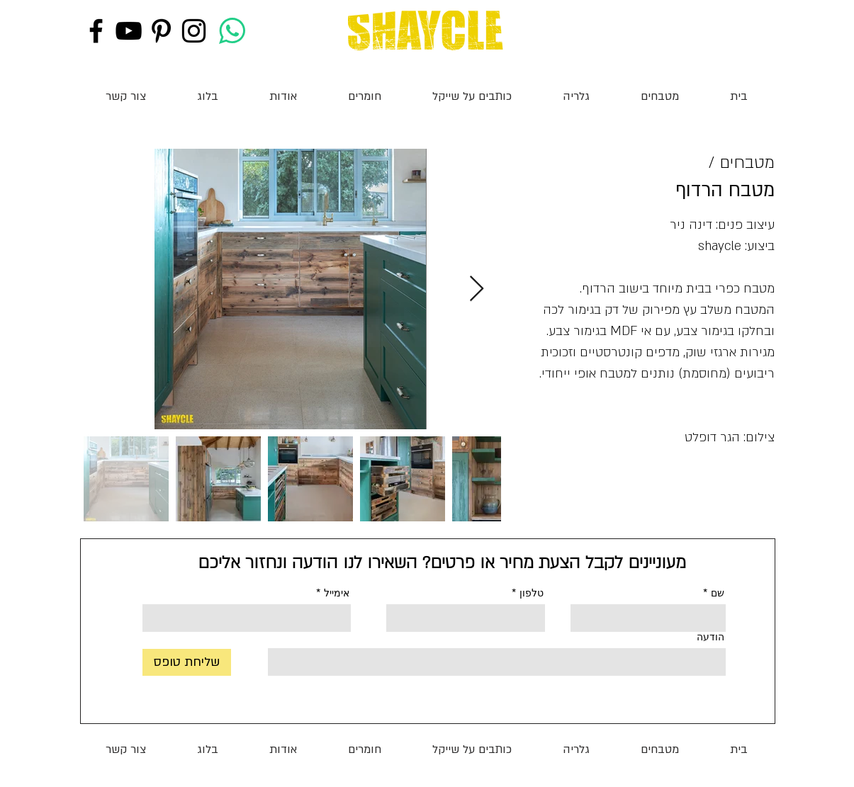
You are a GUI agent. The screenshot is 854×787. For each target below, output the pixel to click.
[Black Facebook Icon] (96, 31)
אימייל (336, 593)
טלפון (531, 593)
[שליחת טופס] (186, 662)
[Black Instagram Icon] (194, 31)
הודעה (710, 637)
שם (717, 593)
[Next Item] (476, 289)
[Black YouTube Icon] (129, 31)
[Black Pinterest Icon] (161, 31)
